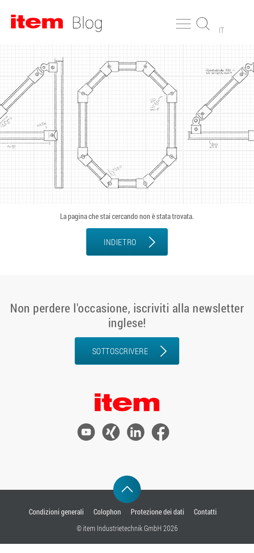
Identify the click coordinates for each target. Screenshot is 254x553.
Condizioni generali (56, 511)
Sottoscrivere (120, 350)
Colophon (107, 511)
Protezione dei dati (157, 511)
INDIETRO (120, 241)
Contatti (205, 511)
